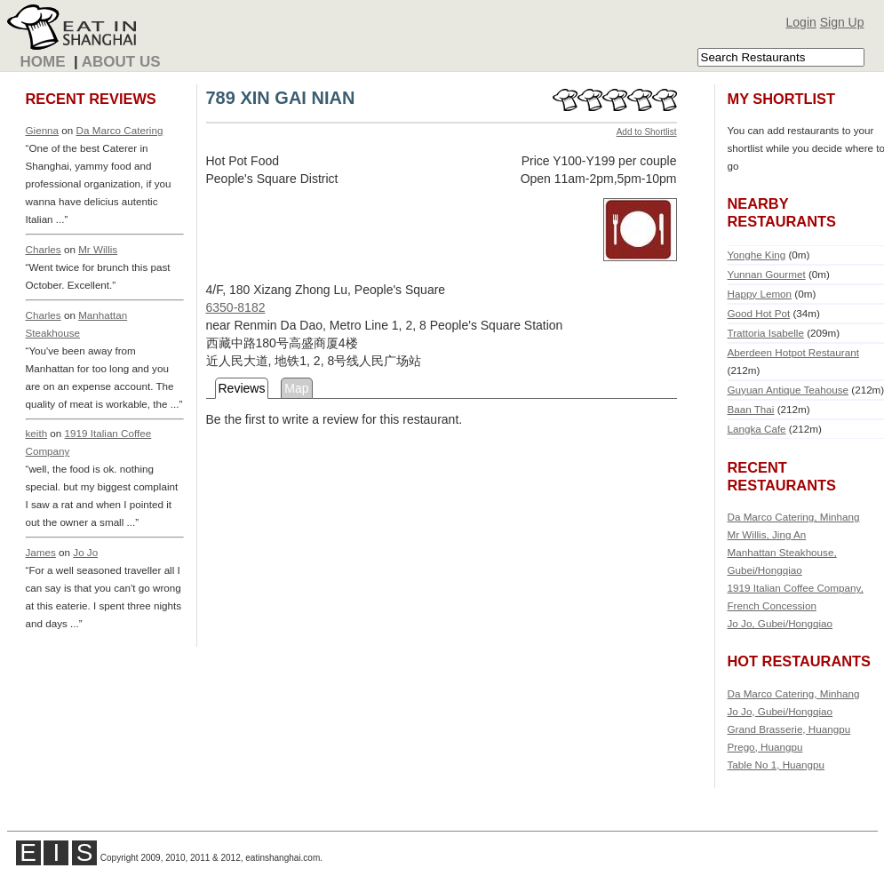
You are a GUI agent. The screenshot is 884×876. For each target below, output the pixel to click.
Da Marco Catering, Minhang (794, 516)
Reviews (242, 388)
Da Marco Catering (119, 130)
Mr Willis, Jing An (767, 534)
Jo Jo (85, 552)
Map (296, 388)
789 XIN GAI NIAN (280, 98)
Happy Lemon (760, 293)
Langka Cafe (757, 428)
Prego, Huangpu (765, 747)
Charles (43, 249)
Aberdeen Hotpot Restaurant (793, 352)
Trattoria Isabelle (766, 332)
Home (43, 61)
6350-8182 (236, 307)
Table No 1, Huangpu (776, 764)
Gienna (43, 130)
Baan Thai (751, 409)
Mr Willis (97, 249)
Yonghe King (757, 254)
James (41, 552)
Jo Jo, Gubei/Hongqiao (780, 623)
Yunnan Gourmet (767, 274)
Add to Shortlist (647, 132)
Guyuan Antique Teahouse (788, 389)
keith (37, 433)
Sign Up (842, 22)
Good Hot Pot (759, 313)
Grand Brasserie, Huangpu (789, 729)
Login (801, 22)
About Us (121, 61)
